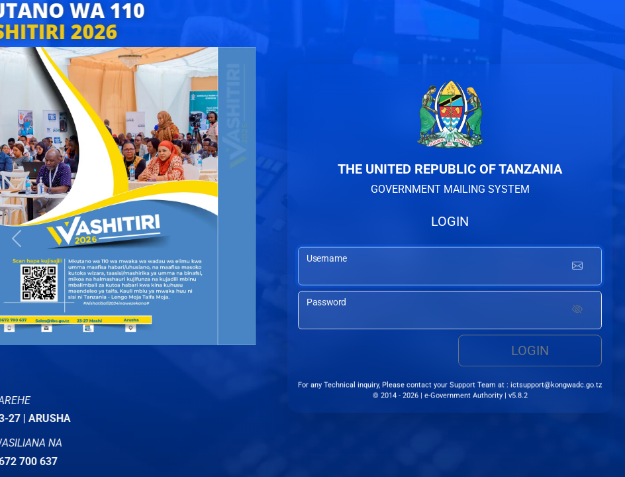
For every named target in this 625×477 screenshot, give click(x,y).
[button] (16, 238)
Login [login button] (530, 352)
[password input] (450, 312)
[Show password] (577, 312)
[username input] (450, 268)
